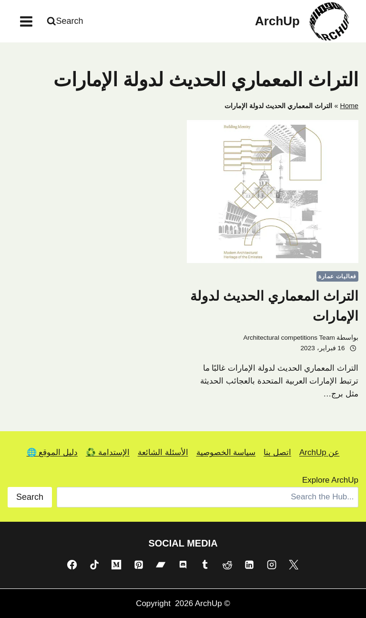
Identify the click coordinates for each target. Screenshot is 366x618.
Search (29, 497)
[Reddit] (227, 564)
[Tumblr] (204, 564)
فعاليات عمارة (337, 276)
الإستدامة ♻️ (108, 452)
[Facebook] (71, 564)
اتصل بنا (277, 452)
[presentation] (272, 191)
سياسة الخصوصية (226, 452)
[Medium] (116, 564)
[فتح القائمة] (26, 21)
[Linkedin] (249, 564)
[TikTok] (94, 564)
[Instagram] (271, 564)
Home (349, 106)
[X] (293, 564)
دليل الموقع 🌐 (52, 452)
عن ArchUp (319, 452)
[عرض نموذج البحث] (66, 21)
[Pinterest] (138, 564)
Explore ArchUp (330, 480)
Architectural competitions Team (289, 337)
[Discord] (183, 564)
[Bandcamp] (160, 564)
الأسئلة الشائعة (163, 452)
